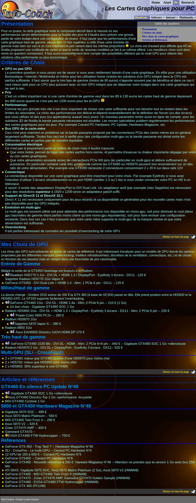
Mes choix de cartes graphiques (160, 36)
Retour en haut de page (176, 236)
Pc (176, 2)
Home (156, 2)
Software (156, 17)
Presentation (149, 29)
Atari (167, 2)
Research (187, 2)
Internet (170, 17)
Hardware (141, 17)
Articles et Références (155, 40)
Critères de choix (152, 32)
